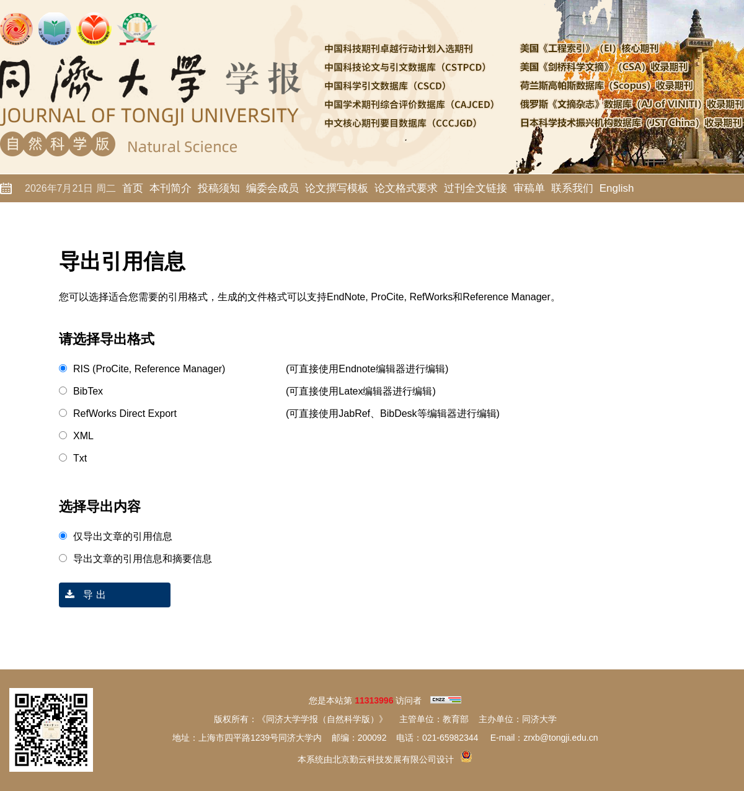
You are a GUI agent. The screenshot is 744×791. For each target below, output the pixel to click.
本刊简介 (170, 188)
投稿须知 (219, 188)
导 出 (82, 594)
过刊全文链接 (475, 188)
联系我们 (572, 188)
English (617, 188)
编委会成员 (272, 188)
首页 (132, 188)
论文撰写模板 (336, 188)
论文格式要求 (406, 188)
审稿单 (529, 188)
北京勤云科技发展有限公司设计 (393, 759)
